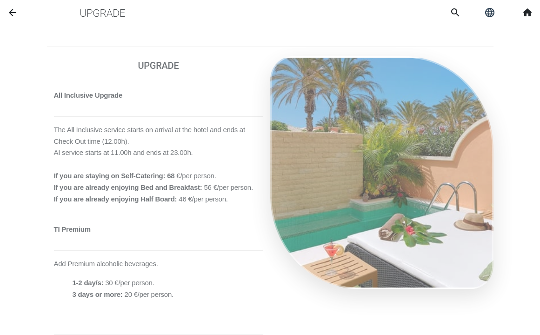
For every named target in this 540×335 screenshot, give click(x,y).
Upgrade (102, 13)
